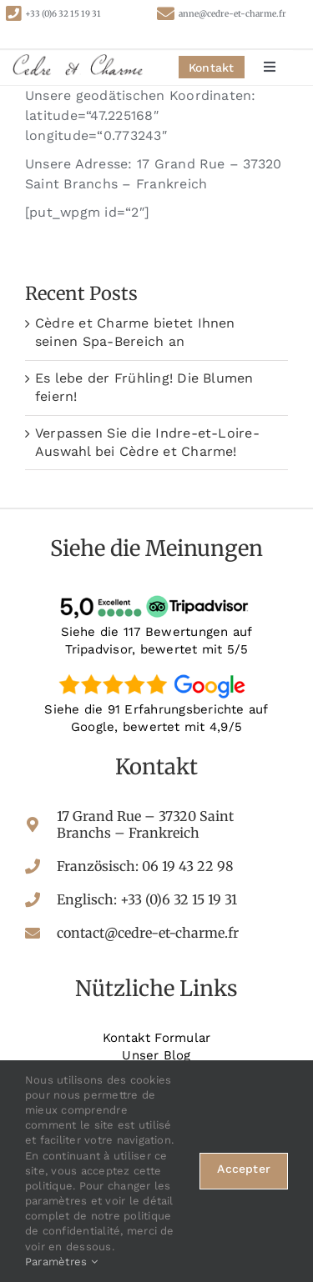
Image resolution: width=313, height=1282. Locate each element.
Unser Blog (156, 1055)
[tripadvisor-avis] (157, 595)
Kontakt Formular (157, 1037)
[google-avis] (157, 673)
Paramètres (61, 1261)
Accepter (243, 1168)
